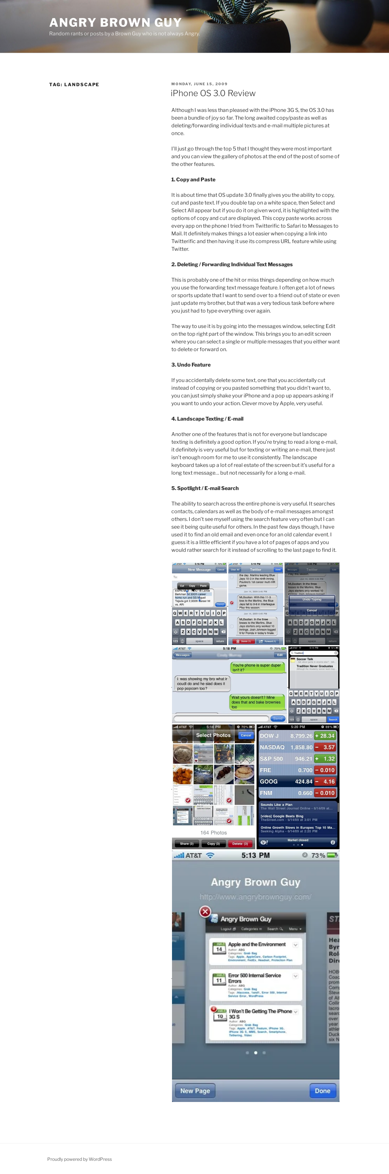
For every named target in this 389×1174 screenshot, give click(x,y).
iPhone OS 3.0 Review (213, 93)
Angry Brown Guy (116, 22)
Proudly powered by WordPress (79, 1159)
